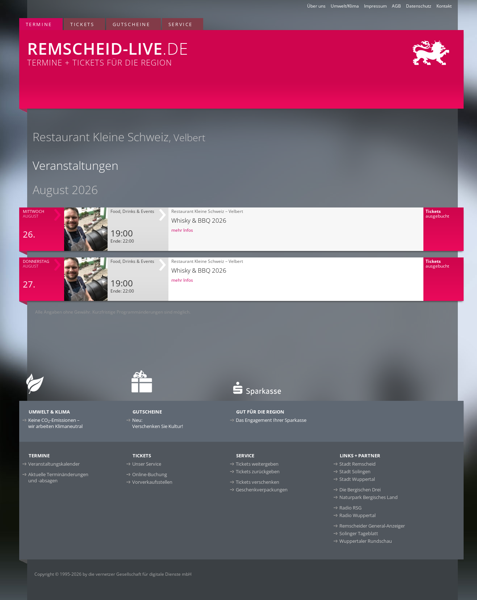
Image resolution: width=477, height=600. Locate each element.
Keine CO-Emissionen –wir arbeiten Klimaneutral (55, 423)
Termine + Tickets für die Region (149, 49)
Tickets (82, 24)
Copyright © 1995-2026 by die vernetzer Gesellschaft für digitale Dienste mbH (113, 574)
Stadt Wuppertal (357, 479)
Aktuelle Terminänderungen (58, 477)
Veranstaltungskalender (54, 464)
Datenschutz (418, 6)
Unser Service (146, 464)
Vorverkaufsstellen (152, 482)
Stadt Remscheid (357, 464)
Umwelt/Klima (345, 6)
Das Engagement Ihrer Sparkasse (271, 420)
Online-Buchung (149, 474)
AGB (396, 6)
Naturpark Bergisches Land (368, 497)
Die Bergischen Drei (360, 489)
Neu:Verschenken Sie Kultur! (157, 423)
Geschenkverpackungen (262, 489)
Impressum (375, 6)
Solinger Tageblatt (358, 533)
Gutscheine (131, 24)
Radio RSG (350, 507)
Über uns (316, 6)
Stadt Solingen (355, 471)
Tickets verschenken (257, 482)
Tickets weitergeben (257, 464)
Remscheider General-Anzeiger (372, 526)
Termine (39, 24)
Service (180, 24)
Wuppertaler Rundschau (365, 541)
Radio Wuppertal (357, 515)
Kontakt (444, 6)
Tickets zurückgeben (258, 471)
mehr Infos (182, 230)
